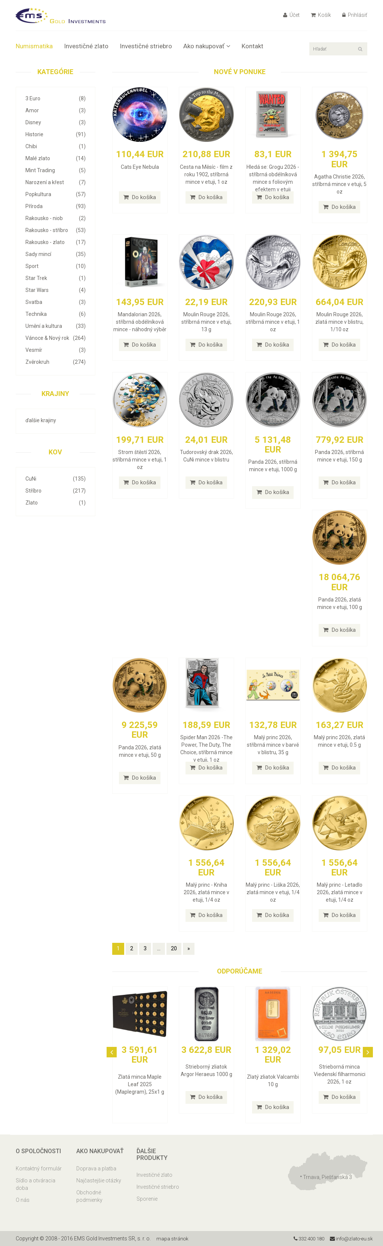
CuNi (55, 478)
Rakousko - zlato (55, 242)
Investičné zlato (86, 46)
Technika (55, 314)
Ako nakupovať (206, 46)
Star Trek (55, 278)
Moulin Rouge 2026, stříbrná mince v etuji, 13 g (206, 321)
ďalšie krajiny (40, 420)
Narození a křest (55, 182)
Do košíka (139, 197)
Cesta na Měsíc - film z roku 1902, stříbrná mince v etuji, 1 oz (206, 174)
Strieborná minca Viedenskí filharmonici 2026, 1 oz (339, 1074)
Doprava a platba (96, 1169)
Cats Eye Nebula (140, 167)
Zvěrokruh (55, 362)
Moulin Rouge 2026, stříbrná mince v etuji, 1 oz (273, 321)
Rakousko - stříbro (55, 230)
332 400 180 (304, 1239)
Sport (55, 266)
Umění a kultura (55, 326)
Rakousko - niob (55, 218)
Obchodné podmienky (89, 1196)
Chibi (55, 146)
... (158, 948)
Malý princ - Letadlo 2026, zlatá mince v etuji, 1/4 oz (339, 892)
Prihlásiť (354, 15)
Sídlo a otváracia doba (35, 1184)
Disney (55, 122)
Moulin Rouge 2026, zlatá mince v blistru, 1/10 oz (339, 321)
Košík (321, 15)
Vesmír (55, 350)
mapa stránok (173, 1239)
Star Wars (55, 290)
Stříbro (55, 490)
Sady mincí (55, 254)
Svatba (55, 302)
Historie (55, 134)
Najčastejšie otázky (98, 1180)
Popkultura (55, 194)
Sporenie (147, 1199)
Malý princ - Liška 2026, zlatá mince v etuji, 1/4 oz (273, 892)
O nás (23, 1200)
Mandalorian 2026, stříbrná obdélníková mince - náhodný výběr (139, 321)
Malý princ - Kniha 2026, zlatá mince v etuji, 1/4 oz (206, 892)
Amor (55, 110)
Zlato (55, 502)
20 (174, 948)
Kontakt (252, 46)
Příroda (55, 206)
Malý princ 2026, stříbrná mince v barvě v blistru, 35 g (273, 744)
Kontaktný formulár (39, 1169)
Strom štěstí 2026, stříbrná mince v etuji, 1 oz (140, 459)
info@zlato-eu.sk (350, 1239)
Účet (291, 15)
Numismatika (34, 46)
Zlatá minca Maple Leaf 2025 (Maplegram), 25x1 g (139, 1084)
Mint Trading (55, 170)
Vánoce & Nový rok (55, 338)
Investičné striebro (146, 46)
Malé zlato (55, 158)
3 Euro (55, 98)
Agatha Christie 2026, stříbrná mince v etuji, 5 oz (339, 184)
